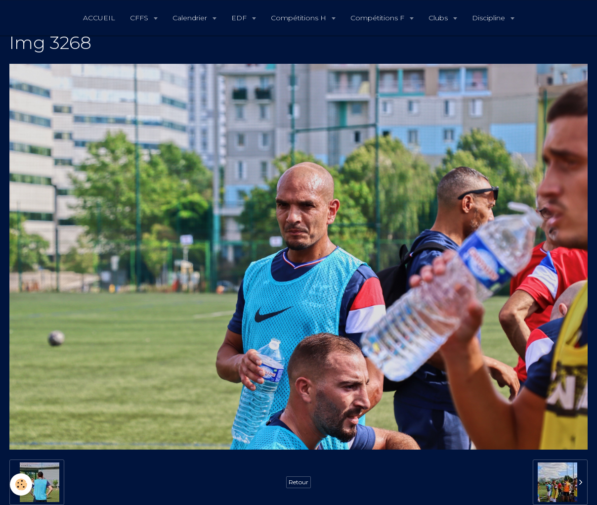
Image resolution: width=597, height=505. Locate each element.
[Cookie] (21, 484)
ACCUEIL (99, 17)
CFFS (140, 17)
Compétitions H (299, 17)
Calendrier (190, 17)
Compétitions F (378, 17)
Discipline (489, 17)
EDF (240, 17)
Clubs (439, 17)
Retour (298, 482)
